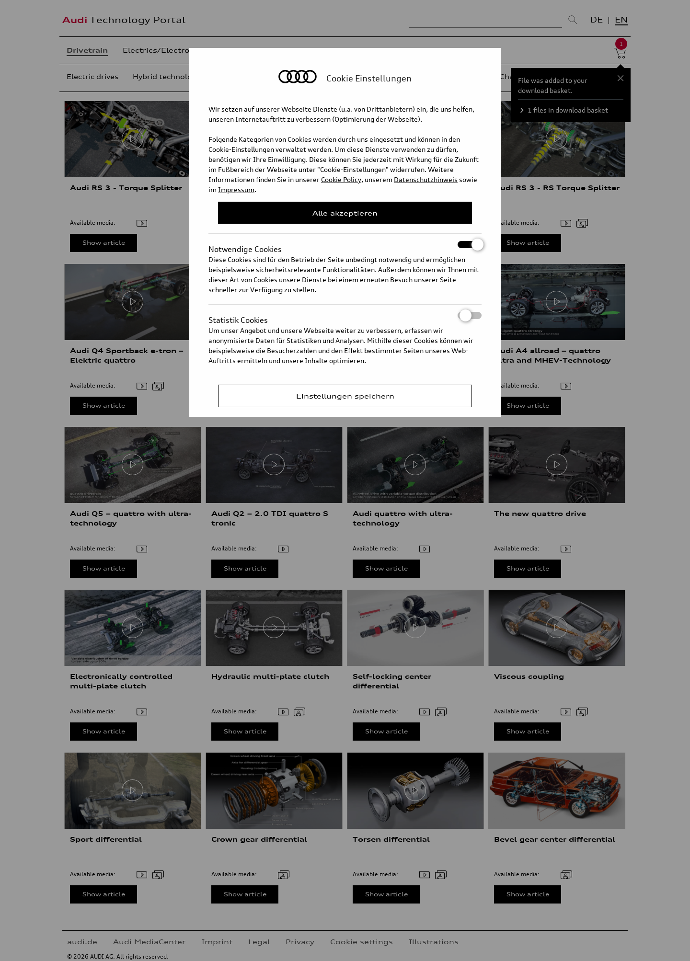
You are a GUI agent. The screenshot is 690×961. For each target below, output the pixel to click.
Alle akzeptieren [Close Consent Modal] (345, 213)
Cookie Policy (341, 179)
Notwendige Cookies (345, 244)
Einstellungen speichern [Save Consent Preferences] (345, 396)
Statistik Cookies (345, 315)
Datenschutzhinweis (426, 179)
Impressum (236, 189)
